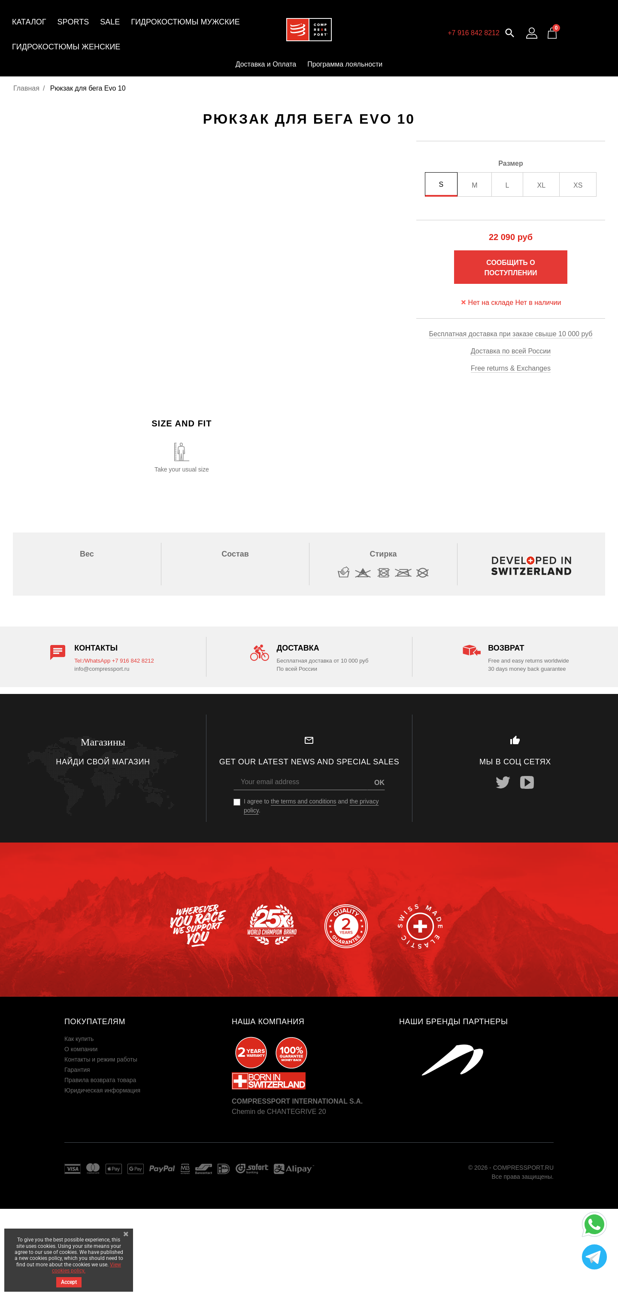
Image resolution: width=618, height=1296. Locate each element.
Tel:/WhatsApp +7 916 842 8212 (114, 660)
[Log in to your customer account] (531, 33)
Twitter (503, 782)
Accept (69, 1282)
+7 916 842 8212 (474, 33)
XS (577, 185)
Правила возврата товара (100, 1080)
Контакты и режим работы (100, 1059)
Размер (510, 163)
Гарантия (77, 1069)
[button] (510, 32)
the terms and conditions (303, 801)
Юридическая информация (102, 1090)
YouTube (527, 782)
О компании (80, 1049)
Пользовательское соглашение (107, 1100)
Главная (26, 88)
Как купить (79, 1038)
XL (541, 185)
